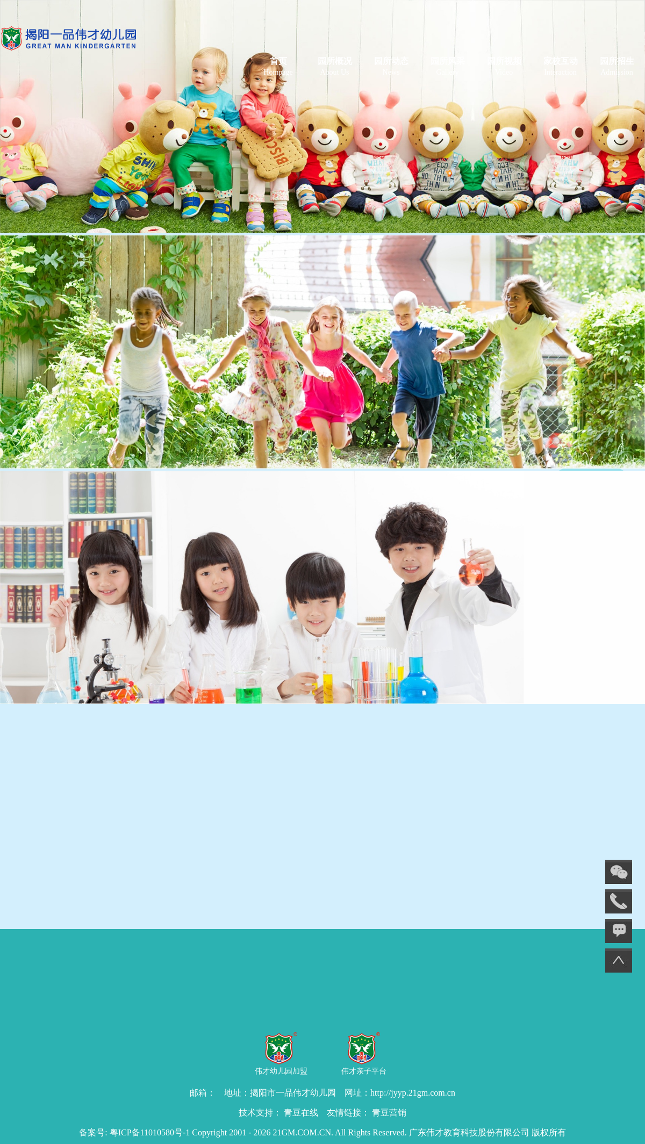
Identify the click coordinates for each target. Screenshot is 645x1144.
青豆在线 (301, 1112)
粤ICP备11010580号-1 (150, 1132)
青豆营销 (389, 1112)
